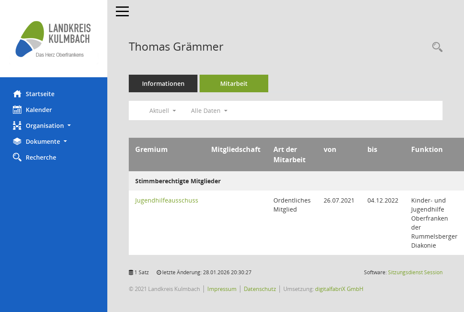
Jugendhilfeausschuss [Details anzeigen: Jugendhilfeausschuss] (166, 200)
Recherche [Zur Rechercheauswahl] (34, 157)
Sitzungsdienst (415, 272)
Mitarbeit (234, 83)
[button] (53, 125)
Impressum (222, 289)
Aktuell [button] (162, 110)
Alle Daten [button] (209, 110)
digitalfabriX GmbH (339, 289)
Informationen (163, 83)
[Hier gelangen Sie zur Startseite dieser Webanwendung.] (53, 38)
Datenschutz (260, 289)
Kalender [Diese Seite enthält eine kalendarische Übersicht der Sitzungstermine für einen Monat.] (32, 109)
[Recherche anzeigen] (435, 47)
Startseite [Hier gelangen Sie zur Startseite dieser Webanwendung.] (34, 93)
